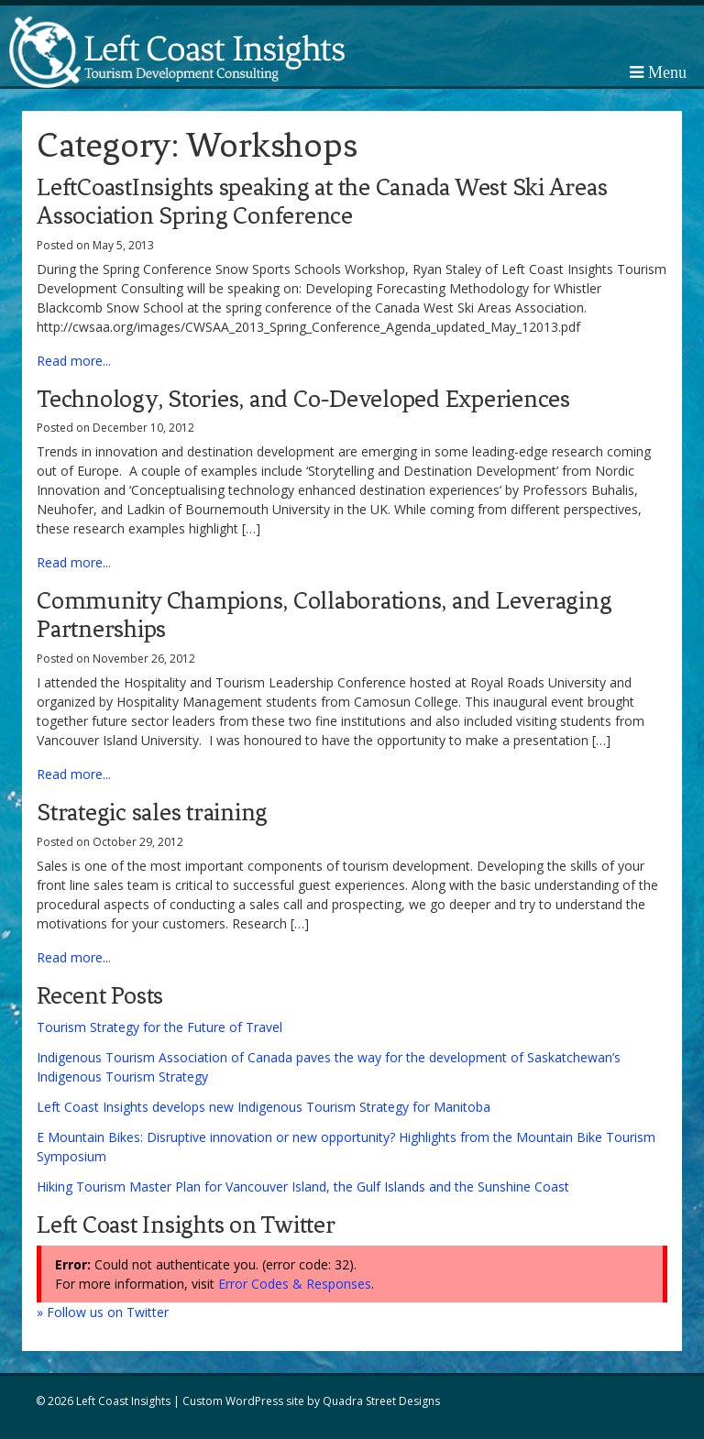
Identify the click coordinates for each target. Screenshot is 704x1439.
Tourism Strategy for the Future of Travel (159, 1027)
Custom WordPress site (243, 1401)
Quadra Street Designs (381, 1401)
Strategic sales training (152, 812)
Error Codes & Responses (294, 1283)
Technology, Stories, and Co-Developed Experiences (303, 398)
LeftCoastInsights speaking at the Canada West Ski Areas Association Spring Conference (322, 201)
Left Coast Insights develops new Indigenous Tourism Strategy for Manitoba (263, 1106)
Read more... (74, 360)
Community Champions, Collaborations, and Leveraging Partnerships (324, 614)
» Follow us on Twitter (103, 1312)
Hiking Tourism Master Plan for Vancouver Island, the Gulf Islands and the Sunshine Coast (303, 1186)
